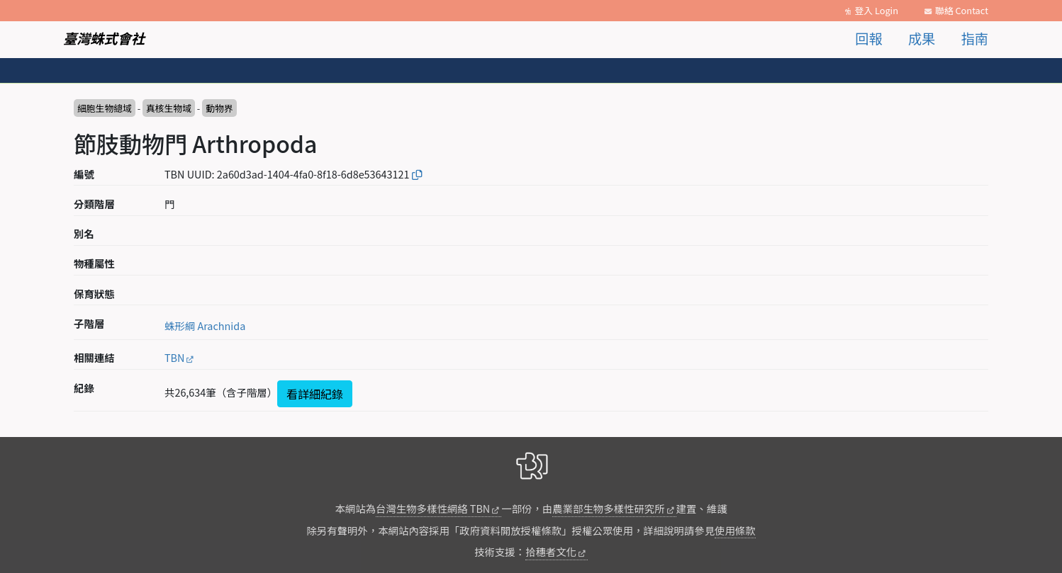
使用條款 (735, 530)
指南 (974, 38)
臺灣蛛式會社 (104, 38)
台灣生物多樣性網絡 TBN (433, 508)
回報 (868, 38)
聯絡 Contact (961, 10)
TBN (174, 357)
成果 (921, 38)
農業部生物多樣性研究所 (608, 508)
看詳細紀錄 (314, 393)
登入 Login (876, 10)
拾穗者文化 (550, 551)
